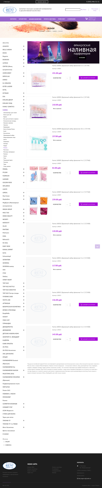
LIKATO (5, 189)
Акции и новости (31, 471)
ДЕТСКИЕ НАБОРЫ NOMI (11, 333)
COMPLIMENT (7, 73)
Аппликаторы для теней (10, 112)
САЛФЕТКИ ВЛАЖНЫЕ (10, 404)
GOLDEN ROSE (7, 182)
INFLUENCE (6, 186)
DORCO (5, 80)
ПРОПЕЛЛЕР (7, 397)
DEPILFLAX (6, 76)
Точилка (5, 162)
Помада (5, 143)
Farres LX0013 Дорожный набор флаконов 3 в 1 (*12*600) (71, 292)
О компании (55, 469)
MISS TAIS (6, 213)
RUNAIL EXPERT (8, 249)
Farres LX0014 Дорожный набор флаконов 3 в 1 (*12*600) (71, 327)
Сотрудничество (56, 471)
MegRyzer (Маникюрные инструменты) (11, 204)
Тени (4, 158)
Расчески (6, 150)
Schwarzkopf (7, 256)
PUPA (4, 236)
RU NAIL (5, 243)
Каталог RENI (30, 467)
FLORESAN (6, 176)
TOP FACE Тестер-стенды (11, 293)
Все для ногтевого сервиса (10, 119)
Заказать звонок (42, 2)
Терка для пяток (8, 417)
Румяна (5, 154)
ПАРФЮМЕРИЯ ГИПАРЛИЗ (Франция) (11, 378)
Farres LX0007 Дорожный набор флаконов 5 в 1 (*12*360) (71, 192)
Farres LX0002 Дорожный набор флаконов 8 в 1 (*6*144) (70, 97)
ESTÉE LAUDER (7, 86)
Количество (57, 78)
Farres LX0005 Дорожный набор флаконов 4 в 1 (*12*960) (71, 160)
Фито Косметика (8, 427)
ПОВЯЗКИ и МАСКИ (9, 394)
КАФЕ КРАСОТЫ (8, 344)
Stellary (5, 276)
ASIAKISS (6, 46)
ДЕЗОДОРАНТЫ (8, 327)
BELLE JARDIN (7, 50)
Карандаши (6, 127)
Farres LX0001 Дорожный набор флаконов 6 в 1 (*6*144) (70, 66)
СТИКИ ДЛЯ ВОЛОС (9, 414)
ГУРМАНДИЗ (7, 323)
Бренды (54, 472)
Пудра (5, 145)
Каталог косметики (32, 469)
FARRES (55, 31)
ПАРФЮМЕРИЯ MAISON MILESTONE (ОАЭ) (10, 372)
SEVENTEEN (6, 260)
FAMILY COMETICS (8, 107)
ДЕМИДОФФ (7, 330)
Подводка (6, 141)
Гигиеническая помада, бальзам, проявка (9, 122)
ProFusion (6, 233)
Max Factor (6, 196)
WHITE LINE (6, 300)
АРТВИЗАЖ (6, 303)
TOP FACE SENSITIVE (9, 290)
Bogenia (5, 56)
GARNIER (5, 179)
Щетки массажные (9, 431)
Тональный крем (7, 160)
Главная (42, 31)
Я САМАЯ (5, 434)
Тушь (4, 164)
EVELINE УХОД (7, 103)
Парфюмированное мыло (11, 384)
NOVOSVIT (6, 223)
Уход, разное (7, 166)
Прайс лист (30, 472)
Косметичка (6, 133)
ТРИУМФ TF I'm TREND (10, 424)
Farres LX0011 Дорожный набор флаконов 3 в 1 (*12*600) (71, 258)
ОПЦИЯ (5, 357)
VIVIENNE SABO (8, 296)
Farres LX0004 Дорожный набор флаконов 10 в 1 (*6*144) (71, 129)
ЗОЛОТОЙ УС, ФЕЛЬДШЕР (11, 337)
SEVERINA (6, 263)
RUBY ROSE (6, 246)
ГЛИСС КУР (6, 320)
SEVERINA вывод (8, 266)
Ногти (5, 139)
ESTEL (5, 90)
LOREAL (5, 192)
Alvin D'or (6, 43)
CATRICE (5, 63)
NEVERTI (5, 219)
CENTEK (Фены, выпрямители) (8, 68)
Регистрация (95, 9)
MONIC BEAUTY (7, 216)
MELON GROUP (7, 209)
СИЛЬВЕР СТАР (7, 407)
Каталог (48, 31)
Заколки (5, 125)
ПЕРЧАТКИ (6, 387)
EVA (4, 96)
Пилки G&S (6, 390)
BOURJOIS (6, 60)
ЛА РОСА (5, 347)
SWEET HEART (7, 280)
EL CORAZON (7, 83)
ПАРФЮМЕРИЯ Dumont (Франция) (10, 362)
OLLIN (5, 226)
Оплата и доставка (57, 467)
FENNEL (5, 169)
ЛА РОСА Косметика (9, 350)
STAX (4, 273)
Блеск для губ (7, 114)
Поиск (84, 9)
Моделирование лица (9, 137)
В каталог (82, 57)
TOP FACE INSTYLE (8, 286)
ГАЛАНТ (5, 317)
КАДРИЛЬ (6, 340)
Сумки (5, 156)
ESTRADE (6, 93)
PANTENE (6, 229)
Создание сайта (86, 485)
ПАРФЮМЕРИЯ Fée (9, 367)
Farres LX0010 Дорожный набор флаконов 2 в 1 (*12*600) (71, 224)
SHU (4, 270)
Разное (5, 147)
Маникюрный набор (8, 135)
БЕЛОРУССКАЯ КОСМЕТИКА (12, 307)
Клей (4, 131)
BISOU (5, 53)
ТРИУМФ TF (6, 420)
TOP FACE (6, 283)
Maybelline (6, 199)
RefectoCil (6, 239)
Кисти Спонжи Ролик (9, 129)
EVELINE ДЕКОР (8, 100)
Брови (5, 117)
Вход (94, 10)
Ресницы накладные (9, 152)
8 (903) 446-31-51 (92, 2)
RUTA (4, 253)
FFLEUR (5, 172)
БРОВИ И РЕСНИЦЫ (9, 310)
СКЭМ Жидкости (8, 410)
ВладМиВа (6, 313)
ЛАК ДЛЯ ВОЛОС (8, 354)
